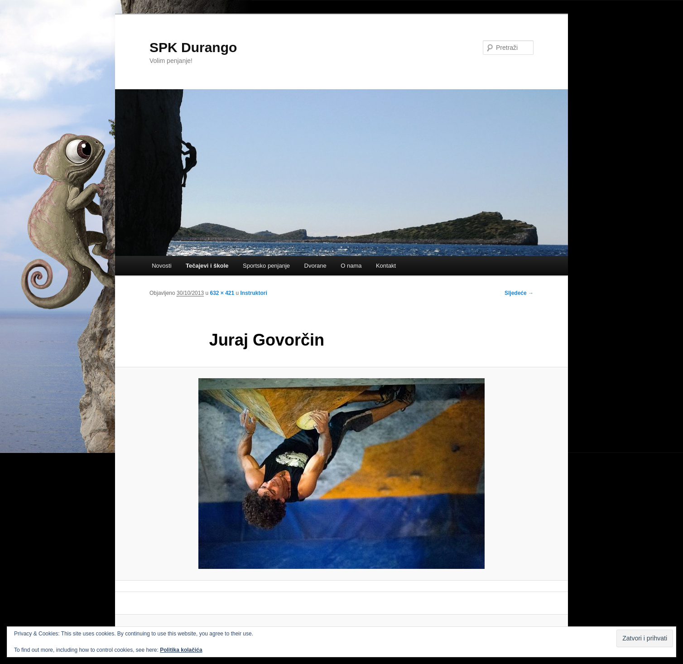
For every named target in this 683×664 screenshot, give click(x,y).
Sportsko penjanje (266, 265)
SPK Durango (193, 47)
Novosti (161, 265)
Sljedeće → (519, 293)
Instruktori (253, 293)
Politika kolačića (181, 650)
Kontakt (386, 265)
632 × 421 (222, 293)
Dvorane (315, 265)
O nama (351, 265)
